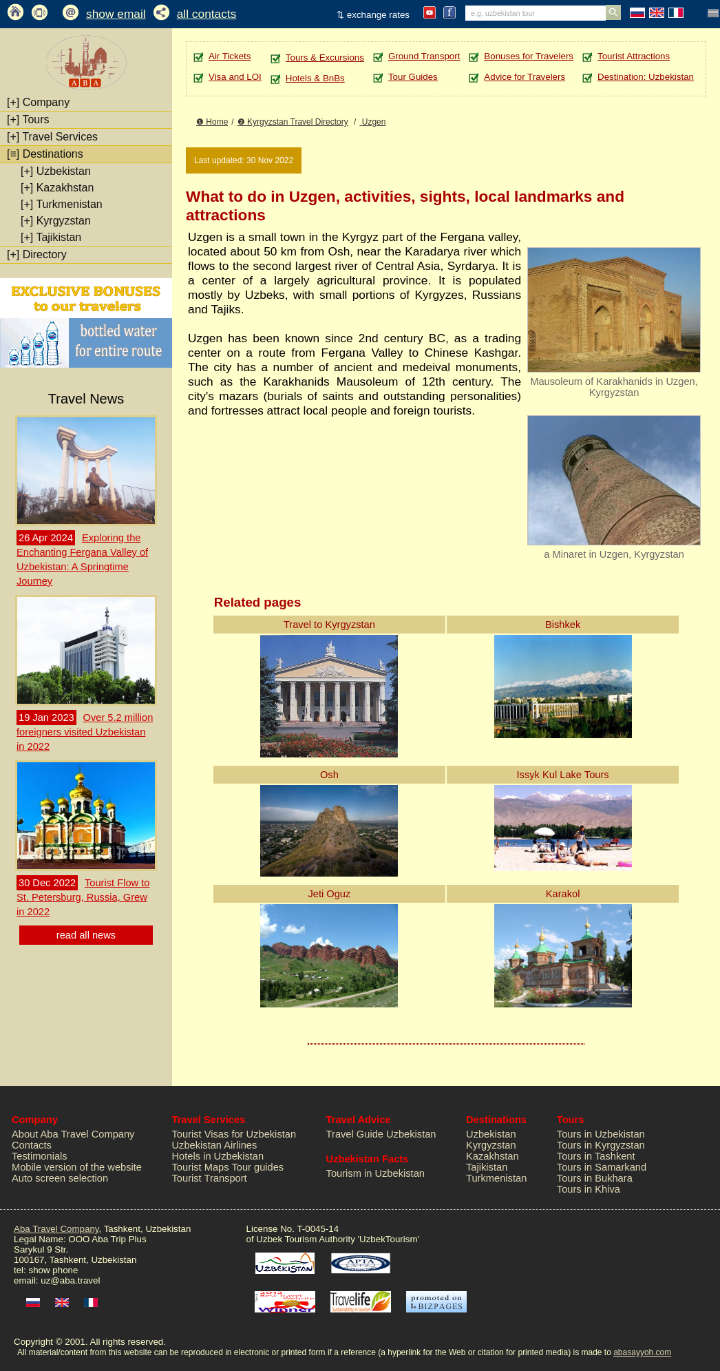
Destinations (45, 154)
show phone (53, 1270)
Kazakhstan (57, 187)
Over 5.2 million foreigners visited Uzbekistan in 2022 (85, 732)
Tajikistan (51, 237)
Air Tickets (230, 56)
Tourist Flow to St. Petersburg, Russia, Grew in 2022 (83, 897)
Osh (329, 774)
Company (38, 102)
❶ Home (212, 122)
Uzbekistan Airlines (214, 1145)
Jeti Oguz (329, 893)
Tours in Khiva (588, 1189)
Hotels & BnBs (315, 78)
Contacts (32, 1145)
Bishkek (562, 624)
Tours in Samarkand (601, 1167)
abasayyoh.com (642, 1352)
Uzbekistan (56, 171)
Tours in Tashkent (596, 1156)
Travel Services (52, 137)
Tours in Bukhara (595, 1178)
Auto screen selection (60, 1178)
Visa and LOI (235, 77)
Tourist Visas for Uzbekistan (234, 1134)
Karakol (563, 893)
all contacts (207, 14)
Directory (37, 254)
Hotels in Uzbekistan (218, 1156)
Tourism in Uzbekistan (375, 1173)
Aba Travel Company (56, 1229)
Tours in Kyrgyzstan (601, 1145)
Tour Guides (413, 77)
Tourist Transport (209, 1178)
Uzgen (372, 122)
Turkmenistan (62, 204)
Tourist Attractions (633, 56)
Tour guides (257, 1167)
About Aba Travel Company (73, 1134)
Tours (28, 119)
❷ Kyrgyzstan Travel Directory (292, 122)
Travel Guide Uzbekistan (381, 1134)
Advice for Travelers (524, 77)
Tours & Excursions (325, 57)
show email (116, 14)
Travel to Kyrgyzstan (329, 624)
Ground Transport (424, 56)
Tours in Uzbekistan (601, 1134)
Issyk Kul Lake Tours (563, 774)
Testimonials (39, 1156)
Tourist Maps (200, 1167)
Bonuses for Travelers (528, 56)
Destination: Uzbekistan (645, 77)
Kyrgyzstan (56, 221)
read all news (86, 935)
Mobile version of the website (77, 1167)
